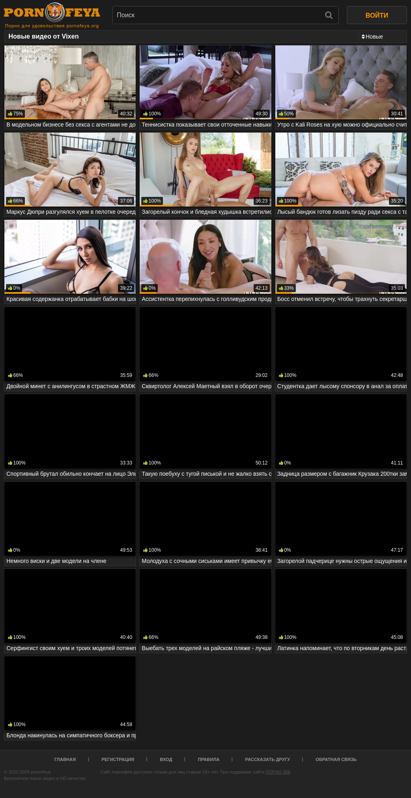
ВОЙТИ (377, 15)
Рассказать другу (267, 759)
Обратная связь (335, 759)
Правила (209, 759)
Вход (166, 759)
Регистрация (118, 759)
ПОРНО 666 (278, 771)
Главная (65, 759)
